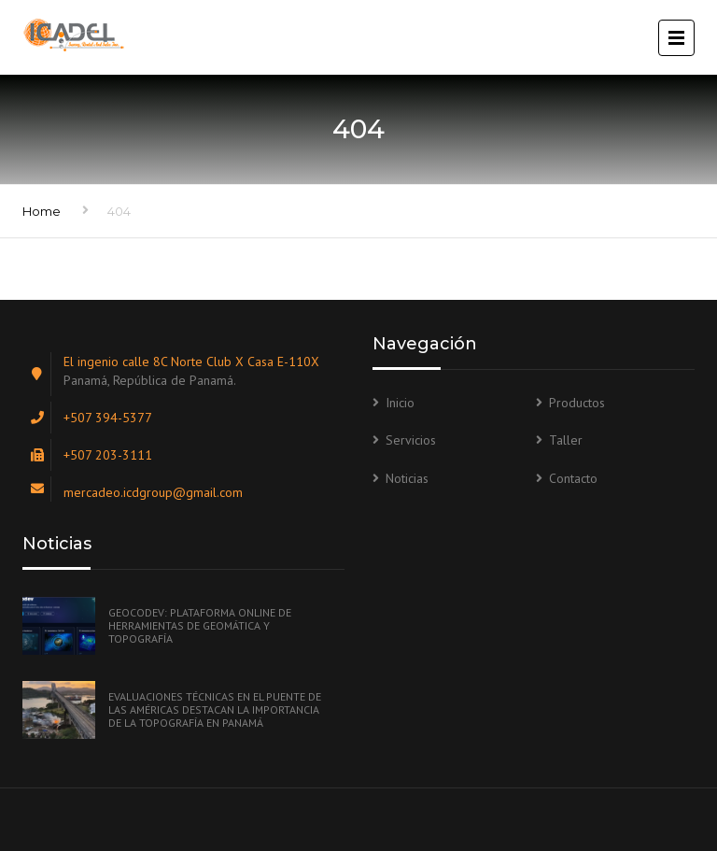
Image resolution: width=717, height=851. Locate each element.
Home (41, 211)
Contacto (573, 478)
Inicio (400, 402)
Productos (577, 402)
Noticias (407, 478)
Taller (566, 440)
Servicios (411, 440)
